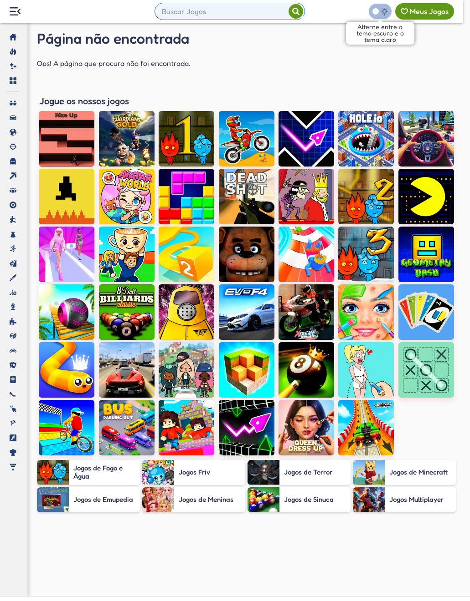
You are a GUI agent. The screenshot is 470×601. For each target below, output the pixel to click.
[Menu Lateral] (15, 11)
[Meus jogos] (424, 11)
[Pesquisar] (296, 11)
